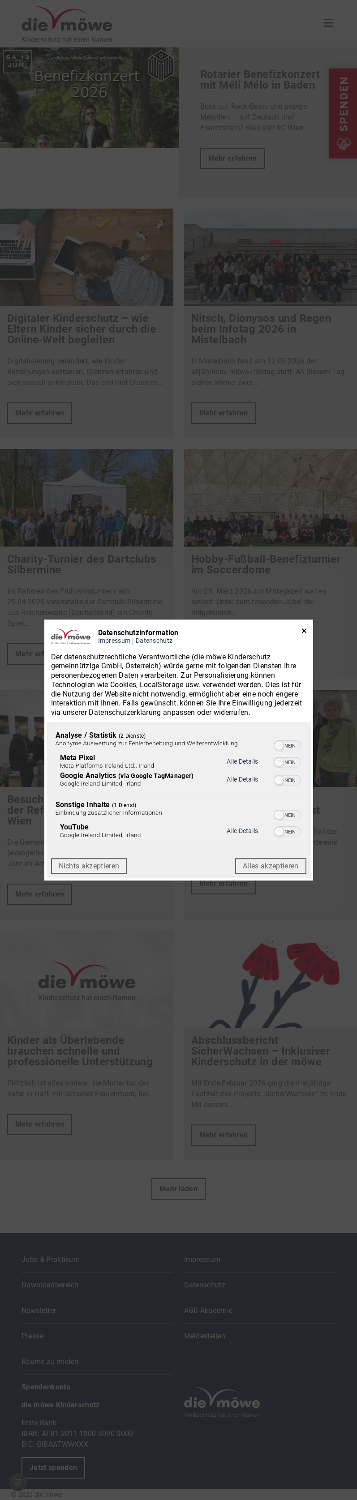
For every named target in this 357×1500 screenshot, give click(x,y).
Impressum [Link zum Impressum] (114, 641)
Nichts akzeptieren (89, 866)
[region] (178, 786)
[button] (279, 746)
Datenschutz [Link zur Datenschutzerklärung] (154, 641)
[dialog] (178, 750)
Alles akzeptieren (270, 866)
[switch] (287, 744)
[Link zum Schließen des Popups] (304, 632)
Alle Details (242, 761)
